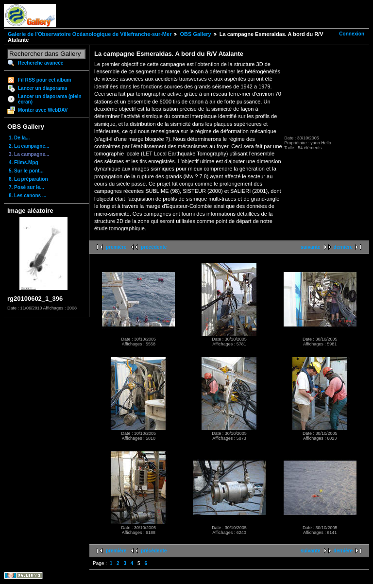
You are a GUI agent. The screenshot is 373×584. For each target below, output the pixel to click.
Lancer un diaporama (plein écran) (50, 99)
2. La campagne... (29, 146)
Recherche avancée (40, 63)
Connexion (351, 33)
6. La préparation (28, 179)
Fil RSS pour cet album (44, 80)
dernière (343, 247)
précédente (154, 247)
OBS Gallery (195, 34)
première (116, 247)
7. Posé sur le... (26, 187)
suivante (311, 247)
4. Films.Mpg (23, 162)
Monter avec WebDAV (43, 110)
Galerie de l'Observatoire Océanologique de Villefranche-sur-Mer (89, 34)
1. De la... (19, 137)
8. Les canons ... (27, 195)
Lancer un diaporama (42, 88)
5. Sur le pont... (26, 170)
